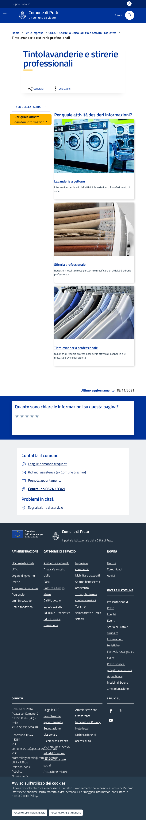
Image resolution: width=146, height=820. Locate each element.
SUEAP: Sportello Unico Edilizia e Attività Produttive (82, 32)
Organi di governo (23, 575)
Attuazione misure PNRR (55, 774)
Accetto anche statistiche (66, 812)
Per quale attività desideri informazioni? (30, 119)
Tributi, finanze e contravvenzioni (86, 597)
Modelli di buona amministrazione (118, 685)
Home (15, 32)
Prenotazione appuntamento (53, 719)
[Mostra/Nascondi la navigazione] (4, 15)
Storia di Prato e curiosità (117, 630)
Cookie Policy (29, 796)
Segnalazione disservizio (52, 731)
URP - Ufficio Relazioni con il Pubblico (21, 767)
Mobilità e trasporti (87, 575)
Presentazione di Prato (118, 605)
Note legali (82, 728)
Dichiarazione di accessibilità (85, 737)
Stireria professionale (70, 264)
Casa (47, 581)
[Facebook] (111, 712)
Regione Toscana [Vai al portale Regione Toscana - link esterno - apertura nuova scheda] (21, 4)
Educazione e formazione (52, 622)
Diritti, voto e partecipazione (53, 603)
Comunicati (114, 569)
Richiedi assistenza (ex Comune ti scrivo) (57, 743)
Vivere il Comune (120, 590)
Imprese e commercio (82, 566)
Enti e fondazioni (22, 607)
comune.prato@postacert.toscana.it (34, 748)
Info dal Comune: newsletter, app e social (55, 759)
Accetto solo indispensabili (29, 812)
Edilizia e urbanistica (57, 612)
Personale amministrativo (22, 597)
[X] (121, 712)
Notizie (111, 563)
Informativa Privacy (88, 722)
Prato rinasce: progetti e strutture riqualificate (119, 670)
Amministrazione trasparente (86, 712)
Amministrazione (25, 551)
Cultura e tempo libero (54, 591)
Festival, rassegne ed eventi (120, 654)
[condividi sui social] (35, 88)
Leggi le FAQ (52, 709)
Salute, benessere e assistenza (88, 584)
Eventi (111, 620)
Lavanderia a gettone (69, 181)
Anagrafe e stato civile (54, 572)
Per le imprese (34, 32)
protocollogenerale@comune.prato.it (35, 757)
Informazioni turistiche (115, 642)
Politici (16, 582)
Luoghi (111, 614)
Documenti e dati (23, 563)
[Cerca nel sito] (129, 15)
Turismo (80, 606)
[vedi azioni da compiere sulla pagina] (61, 88)
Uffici (15, 569)
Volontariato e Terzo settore (88, 615)
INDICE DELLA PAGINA (31, 107)
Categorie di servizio (60, 551)
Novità (112, 551)
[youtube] (111, 722)
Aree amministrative (25, 588)
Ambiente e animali (56, 563)
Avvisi (111, 575)
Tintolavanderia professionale (76, 347)
